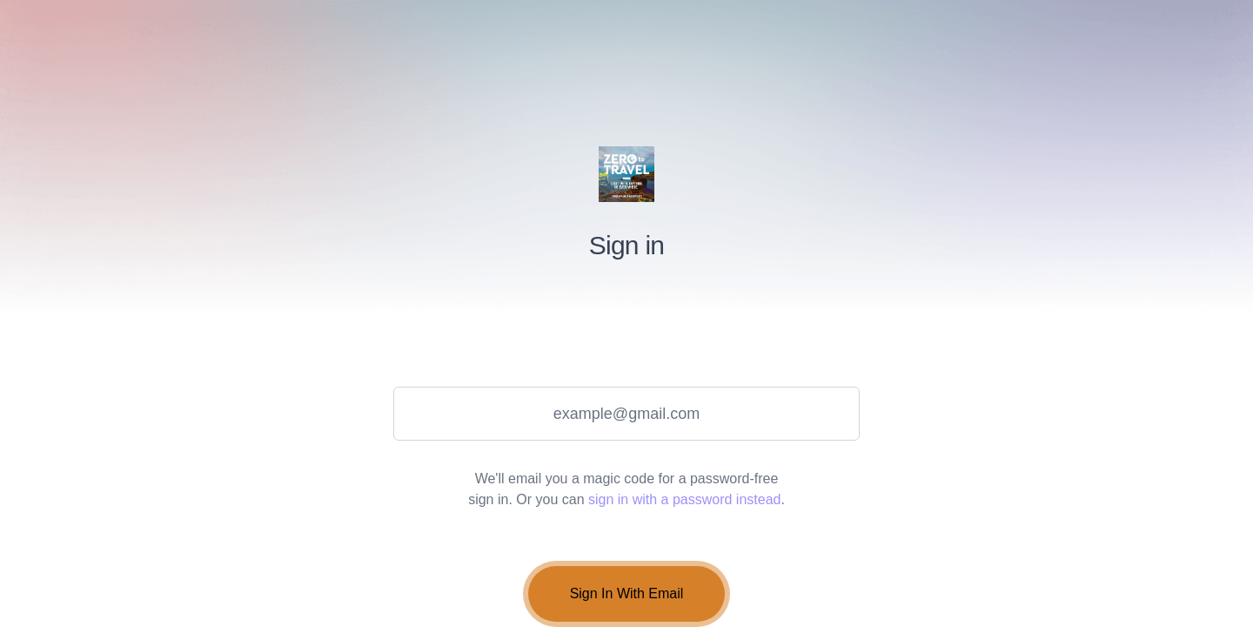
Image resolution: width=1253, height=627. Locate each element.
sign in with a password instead (684, 499)
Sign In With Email (627, 593)
